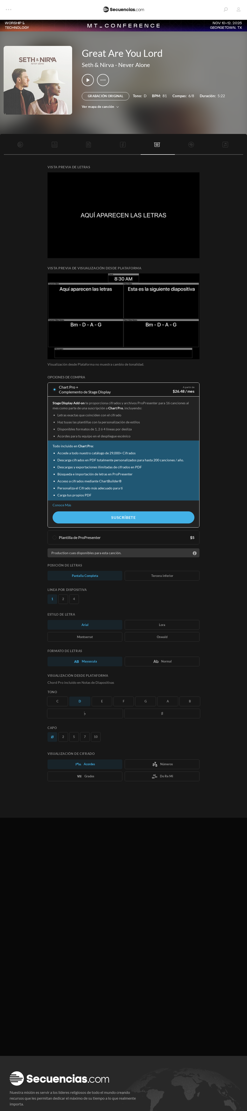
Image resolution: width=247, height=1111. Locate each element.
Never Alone (134, 64)
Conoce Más (62, 505)
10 (96, 737)
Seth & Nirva (98, 64)
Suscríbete (123, 517)
